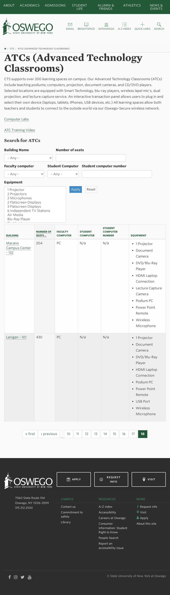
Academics (30, 5)
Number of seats (70, 150)
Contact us (68, 506)
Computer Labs (16, 119)
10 (68, 434)
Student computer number (104, 166)
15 (114, 434)
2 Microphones (35, 198)
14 (105, 434)
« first (30, 434)
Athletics (132, 5)
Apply (74, 479)
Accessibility (107, 512)
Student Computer (62, 166)
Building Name (16, 150)
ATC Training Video (19, 130)
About (9, 5)
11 (77, 434)
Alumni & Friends (106, 6)
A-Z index (105, 506)
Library (66, 522)
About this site (146, 523)
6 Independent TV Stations (35, 211)
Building (12, 235)
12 (86, 434)
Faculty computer (19, 166)
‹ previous (49, 434)
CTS (12, 48)
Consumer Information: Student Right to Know (113, 528)
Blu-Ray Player (35, 219)
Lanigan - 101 (16, 337)
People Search (108, 538)
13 (95, 434)
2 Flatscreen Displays (35, 202)
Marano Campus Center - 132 (18, 248)
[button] (70, 27)
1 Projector (35, 190)
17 (133, 434)
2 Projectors (35, 194)
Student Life (79, 6)
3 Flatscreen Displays (35, 207)
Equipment (13, 182)
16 (124, 434)
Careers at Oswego (112, 518)
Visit (149, 479)
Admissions (55, 5)
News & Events (156, 6)
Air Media (35, 215)
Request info (110, 479)
